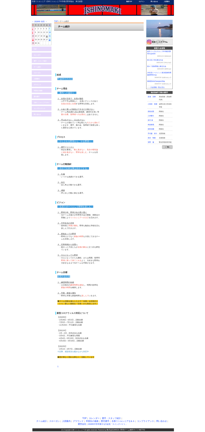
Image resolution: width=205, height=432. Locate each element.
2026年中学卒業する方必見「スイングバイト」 (107, 424)
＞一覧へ (167, 147)
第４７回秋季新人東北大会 (156, 66)
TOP (35, 49)
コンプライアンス (39, 108)
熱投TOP (129, 1)
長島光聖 (151, 111)
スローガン (37, 73)
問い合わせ (154, 1)
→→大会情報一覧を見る (156, 87)
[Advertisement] (99, 51)
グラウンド (37, 84)
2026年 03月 (39, 21)
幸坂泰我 (151, 125)
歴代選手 (36, 96)
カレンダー (37, 55)
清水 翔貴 (152, 138)
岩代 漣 (150, 120)
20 (47, 36)
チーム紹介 (37, 67)
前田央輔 (151, 129)
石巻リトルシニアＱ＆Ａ (42, 102)
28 (49, 39)
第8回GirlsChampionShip (156, 81)
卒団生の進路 (38, 90)
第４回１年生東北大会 (155, 60)
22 (33, 39)
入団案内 (167, 1)
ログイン (142, 1)
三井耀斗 (151, 116)
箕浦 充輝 (152, 97)
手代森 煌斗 (152, 133)
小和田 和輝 (152, 104)
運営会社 (82, 424)
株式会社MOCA (113, 430)
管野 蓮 (151, 142)
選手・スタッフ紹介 (40, 61)
